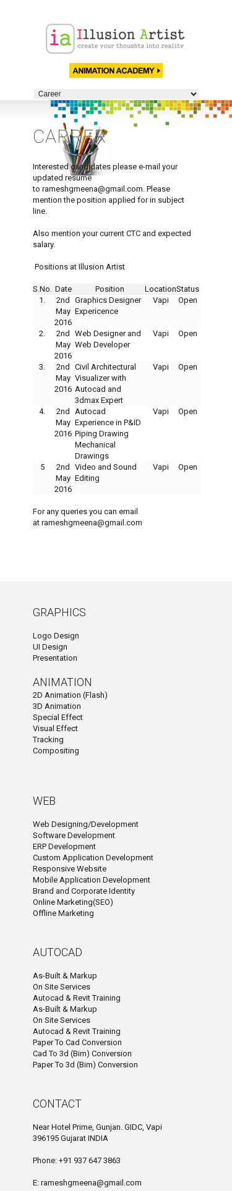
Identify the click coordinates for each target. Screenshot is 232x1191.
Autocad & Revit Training (77, 997)
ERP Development (64, 846)
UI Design (50, 646)
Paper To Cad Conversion (77, 1042)
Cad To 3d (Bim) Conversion (82, 1053)
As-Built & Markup (65, 975)
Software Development (74, 835)
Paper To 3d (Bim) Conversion (85, 1064)
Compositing (56, 750)
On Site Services (61, 986)
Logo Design (56, 635)
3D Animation (57, 706)
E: (37, 1182)
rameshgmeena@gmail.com (92, 188)
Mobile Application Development (91, 879)
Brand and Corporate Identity (84, 891)
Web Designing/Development (86, 824)
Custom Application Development (93, 857)
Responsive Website (69, 868)
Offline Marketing (63, 913)
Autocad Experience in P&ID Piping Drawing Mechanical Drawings (108, 433)
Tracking (48, 739)
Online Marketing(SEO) (73, 902)
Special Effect (58, 717)
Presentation (55, 658)
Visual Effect (55, 728)
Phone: (46, 1160)
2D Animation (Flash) (70, 695)
